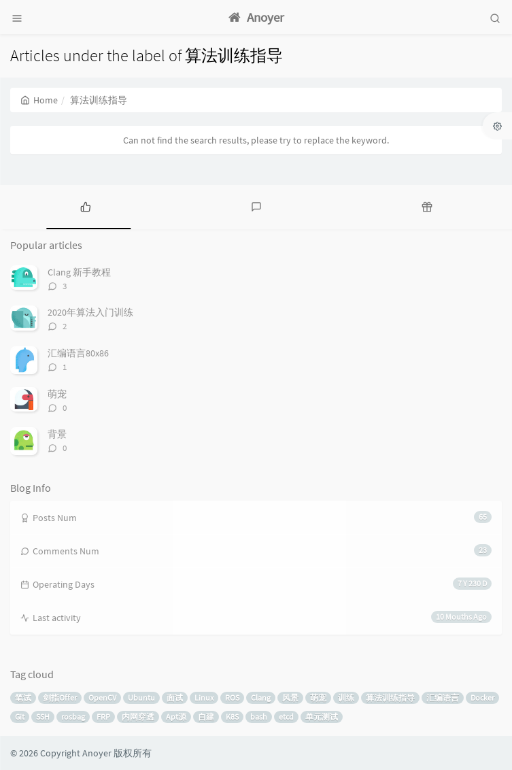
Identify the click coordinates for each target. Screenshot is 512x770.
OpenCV (102, 697)
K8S (232, 717)
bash (258, 717)
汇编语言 (442, 697)
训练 (346, 697)
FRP (103, 717)
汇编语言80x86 (78, 353)
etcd (286, 717)
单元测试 (321, 717)
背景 (57, 434)
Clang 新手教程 (79, 272)
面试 (175, 697)
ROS (232, 697)
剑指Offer (60, 697)
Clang (261, 697)
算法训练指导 (390, 697)
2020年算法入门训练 (90, 312)
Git (19, 717)
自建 (206, 717)
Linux (204, 697)
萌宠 (57, 394)
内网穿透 (138, 717)
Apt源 (176, 717)
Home (39, 100)
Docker (482, 697)
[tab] (85, 205)
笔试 (23, 697)
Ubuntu (141, 697)
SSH (43, 717)
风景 (290, 697)
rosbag (73, 717)
